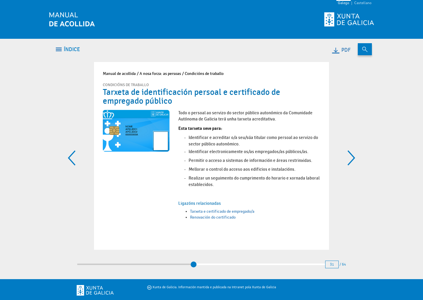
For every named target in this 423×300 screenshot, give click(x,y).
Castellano (363, 3)
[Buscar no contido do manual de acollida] (365, 49)
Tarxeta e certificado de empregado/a (222, 211)
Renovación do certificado (213, 217)
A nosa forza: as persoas (160, 73)
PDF (340, 50)
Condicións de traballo (204, 73)
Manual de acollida (119, 73)
